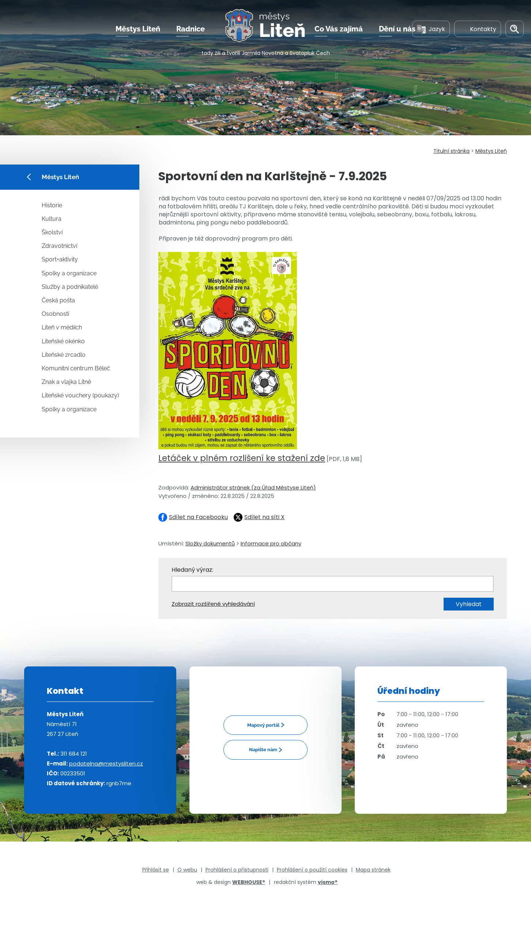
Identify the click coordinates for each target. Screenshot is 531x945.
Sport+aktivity (60, 259)
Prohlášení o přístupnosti (237, 869)
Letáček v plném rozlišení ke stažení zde (241, 458)
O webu (187, 869)
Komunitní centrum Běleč (76, 368)
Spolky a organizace (69, 273)
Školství (52, 232)
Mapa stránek (373, 869)
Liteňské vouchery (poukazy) (80, 395)
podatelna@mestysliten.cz (106, 763)
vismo (328, 882)
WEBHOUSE (248, 882)
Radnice (190, 29)
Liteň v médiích (62, 327)
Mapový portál (263, 725)
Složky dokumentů (210, 543)
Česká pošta (58, 300)
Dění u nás (397, 29)
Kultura (51, 218)
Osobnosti (55, 313)
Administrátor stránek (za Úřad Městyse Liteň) (253, 487)
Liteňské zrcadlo (64, 354)
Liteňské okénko (63, 341)
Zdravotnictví (59, 245)
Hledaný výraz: (192, 570)
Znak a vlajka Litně (66, 381)
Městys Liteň (138, 29)
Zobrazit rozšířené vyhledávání (213, 604)
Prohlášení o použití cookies (312, 869)
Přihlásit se (155, 869)
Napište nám (263, 749)
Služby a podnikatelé (70, 286)
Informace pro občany (271, 543)
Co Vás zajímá (339, 29)
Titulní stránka (451, 151)
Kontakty (477, 28)
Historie (52, 205)
